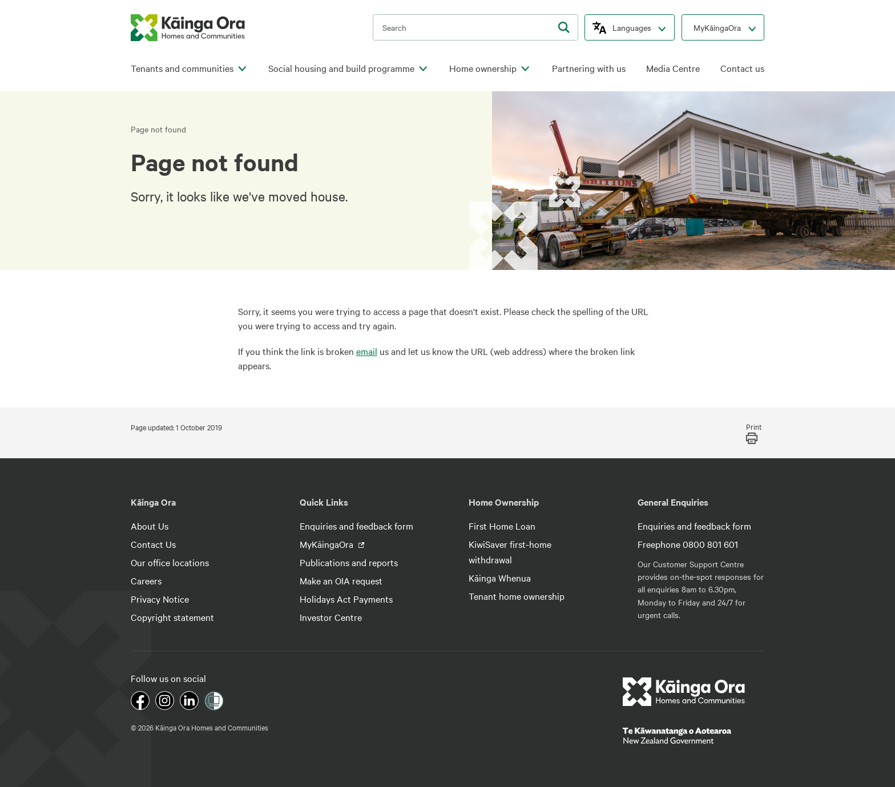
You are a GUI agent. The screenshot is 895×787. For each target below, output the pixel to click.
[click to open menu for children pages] (242, 69)
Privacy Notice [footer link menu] (160, 598)
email (366, 351)
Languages (631, 27)
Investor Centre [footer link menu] (331, 617)
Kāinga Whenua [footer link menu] (500, 577)
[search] (564, 27)
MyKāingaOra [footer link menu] (328, 544)
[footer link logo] (684, 691)
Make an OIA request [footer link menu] (341, 580)
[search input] (475, 27)
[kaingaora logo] (188, 27)
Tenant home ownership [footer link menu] (517, 596)
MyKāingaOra (717, 27)
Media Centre (673, 68)
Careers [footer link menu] (146, 580)
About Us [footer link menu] (149, 525)
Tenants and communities (182, 68)
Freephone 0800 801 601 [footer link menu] (688, 544)
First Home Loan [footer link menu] (502, 525)
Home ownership (483, 68)
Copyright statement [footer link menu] (172, 617)
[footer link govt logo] (693, 736)
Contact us (742, 68)
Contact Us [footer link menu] (153, 544)
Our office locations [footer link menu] (170, 562)
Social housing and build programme (341, 68)
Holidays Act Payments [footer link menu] (346, 598)
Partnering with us (589, 68)
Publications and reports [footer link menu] (349, 562)
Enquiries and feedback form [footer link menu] (356, 525)
